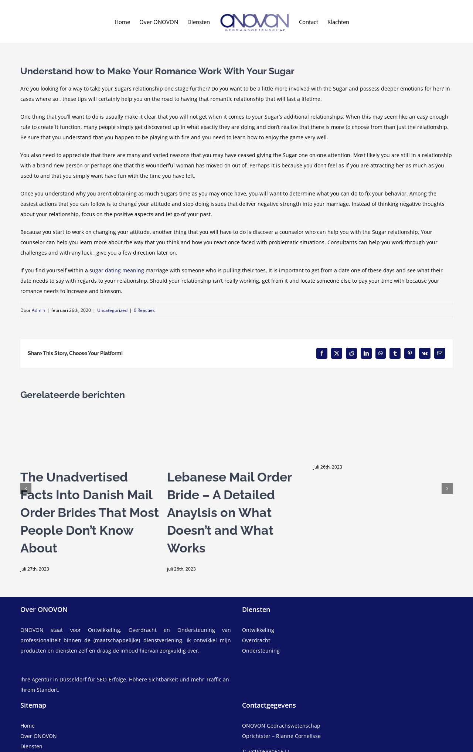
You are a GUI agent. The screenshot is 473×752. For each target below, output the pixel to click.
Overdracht (256, 640)
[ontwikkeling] (347, 630)
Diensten (31, 746)
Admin (38, 310)
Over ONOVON (38, 735)
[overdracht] (347, 645)
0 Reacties (144, 310)
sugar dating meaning (116, 270)
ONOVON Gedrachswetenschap (281, 725)
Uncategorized (112, 310)
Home (27, 725)
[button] (25, 488)
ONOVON (32, 629)
